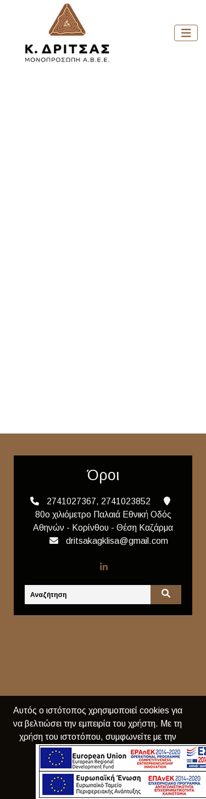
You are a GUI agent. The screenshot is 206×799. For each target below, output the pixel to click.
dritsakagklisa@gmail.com (117, 540)
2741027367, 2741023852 (99, 501)
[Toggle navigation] (186, 33)
